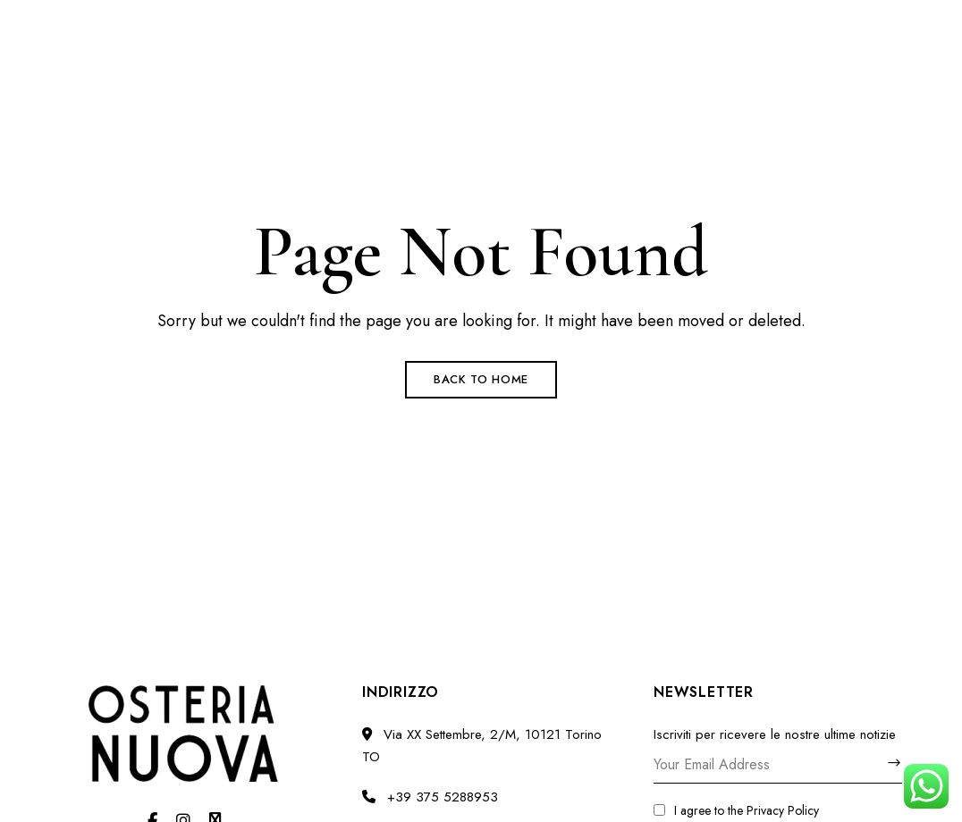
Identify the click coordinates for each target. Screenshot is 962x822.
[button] (804, 140)
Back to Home (481, 379)
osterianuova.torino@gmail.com (809, 24)
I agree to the (736, 810)
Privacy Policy (783, 810)
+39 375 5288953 (626, 24)
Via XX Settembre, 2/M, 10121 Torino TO (178, 24)
